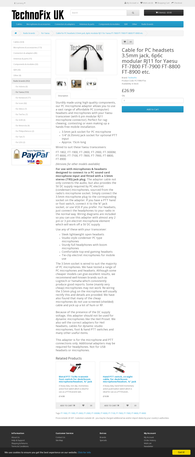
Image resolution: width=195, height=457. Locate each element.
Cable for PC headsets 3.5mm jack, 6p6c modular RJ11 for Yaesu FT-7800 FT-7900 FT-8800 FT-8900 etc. (99, 33)
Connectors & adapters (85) (25, 53)
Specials (103, 440)
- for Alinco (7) (20, 109)
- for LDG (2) (19, 142)
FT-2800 (79, 413)
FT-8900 (142, 413)
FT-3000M (95, 413)
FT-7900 (127, 413)
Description (63, 95)
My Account (149, 437)
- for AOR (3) (19, 120)
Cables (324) (18, 42)
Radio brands (147, 24)
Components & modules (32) (25, 64)
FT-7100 (111, 413)
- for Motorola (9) (21, 125)
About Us (15, 437)
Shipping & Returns (19, 443)
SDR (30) (16, 70)
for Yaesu (45, 33)
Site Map (59, 440)
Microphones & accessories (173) (27, 47)
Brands (103, 437)
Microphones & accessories (38, 24)
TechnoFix (132, 77)
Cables (19, 24)
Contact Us (60, 437)
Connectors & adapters (65, 24)
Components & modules (109, 24)
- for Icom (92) (20, 103)
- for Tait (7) (19, 136)
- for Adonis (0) (20, 86)
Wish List (147, 443)
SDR (126, 24)
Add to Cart (153, 109)
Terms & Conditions (20, 446)
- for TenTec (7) (20, 114)
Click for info (84, 452)
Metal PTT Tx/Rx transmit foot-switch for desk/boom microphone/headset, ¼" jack (75, 379)
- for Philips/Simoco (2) (23, 131)
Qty (123, 95)
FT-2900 (87, 413)
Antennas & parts (86, 24)
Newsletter (148, 446)
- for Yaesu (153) (21, 92)
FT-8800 (134, 413)
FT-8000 (104, 413)
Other (134, 24)
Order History (150, 440)
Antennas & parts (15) (22, 58)
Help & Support (18, 440)
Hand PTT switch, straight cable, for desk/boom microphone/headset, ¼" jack (119, 379)
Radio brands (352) (21, 81)
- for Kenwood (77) (22, 97)
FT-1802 (64, 413)
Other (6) (17, 75)
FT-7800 (119, 413)
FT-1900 (71, 413)
